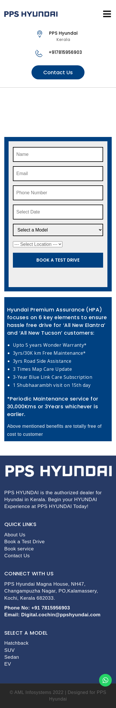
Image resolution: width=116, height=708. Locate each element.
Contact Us (58, 72)
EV (7, 664)
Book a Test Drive (24, 541)
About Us (14, 535)
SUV (9, 650)
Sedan (11, 657)
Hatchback (16, 643)
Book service (19, 549)
